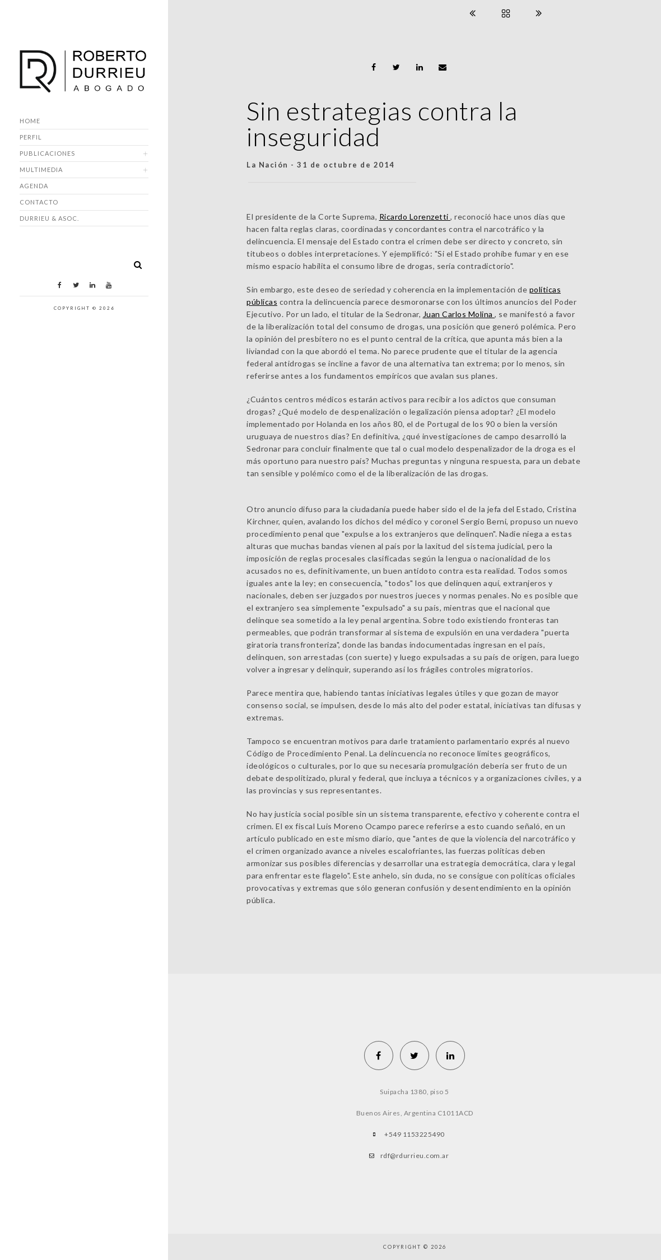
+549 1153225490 (414, 1134)
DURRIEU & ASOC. (49, 218)
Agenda (34, 185)
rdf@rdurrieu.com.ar (414, 1155)
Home (30, 120)
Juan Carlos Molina (459, 314)
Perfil (31, 137)
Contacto (39, 202)
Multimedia (41, 169)
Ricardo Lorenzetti (415, 216)
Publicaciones (47, 153)
